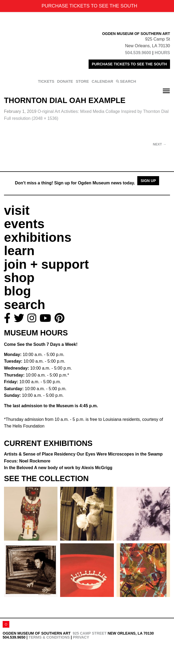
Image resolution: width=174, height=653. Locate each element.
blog (17, 291)
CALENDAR (102, 81)
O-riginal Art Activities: (103, 111)
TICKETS (46, 81)
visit (17, 210)
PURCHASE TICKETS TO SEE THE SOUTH (129, 64)
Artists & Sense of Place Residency (83, 454)
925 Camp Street (89, 633)
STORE (82, 81)
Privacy (81, 637)
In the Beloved (58, 467)
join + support (46, 264)
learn (19, 251)
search (24, 305)
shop (19, 278)
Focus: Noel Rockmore (27, 461)
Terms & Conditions (49, 637)
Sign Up (148, 181)
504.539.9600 (138, 52)
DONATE (65, 81)
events (24, 224)
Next (159, 144)
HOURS (162, 52)
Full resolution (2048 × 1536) (31, 118)
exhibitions (37, 237)
